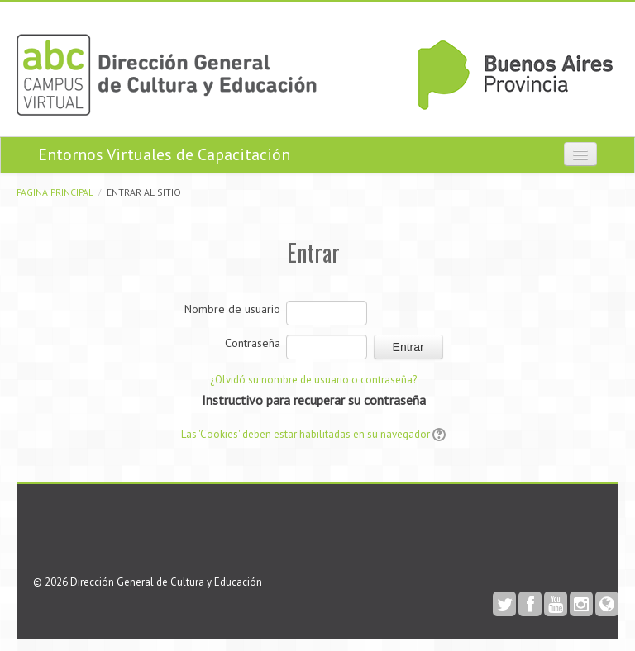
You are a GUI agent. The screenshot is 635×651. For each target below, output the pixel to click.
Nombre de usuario (232, 309)
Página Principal (55, 192)
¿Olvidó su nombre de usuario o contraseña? (313, 380)
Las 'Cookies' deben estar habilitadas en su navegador (305, 434)
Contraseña (252, 342)
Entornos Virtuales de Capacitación (164, 154)
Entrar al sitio (144, 192)
